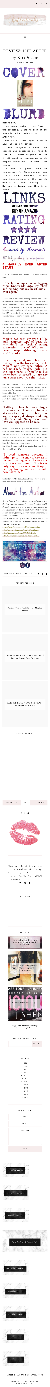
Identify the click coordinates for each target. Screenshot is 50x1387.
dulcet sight (29, 1383)
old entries (38, 803)
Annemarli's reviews (13, 574)
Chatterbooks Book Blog (28, 1381)
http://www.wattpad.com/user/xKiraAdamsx (21, 530)
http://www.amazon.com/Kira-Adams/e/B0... (21, 536)
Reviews (28, 574)
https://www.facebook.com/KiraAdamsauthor (21, 527)
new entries (12, 803)
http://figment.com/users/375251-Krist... (19, 533)
